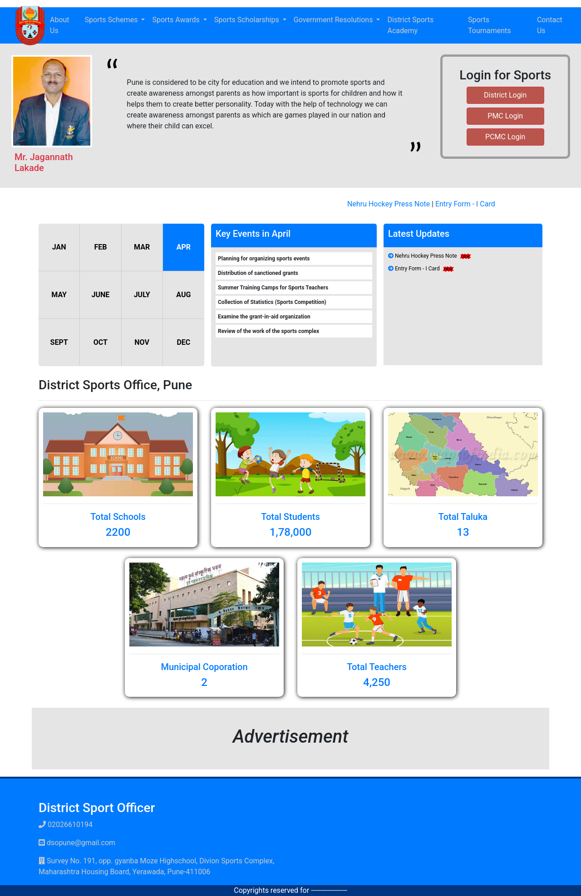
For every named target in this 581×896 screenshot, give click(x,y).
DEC (183, 342)
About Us (59, 25)
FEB (100, 247)
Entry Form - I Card (468, 204)
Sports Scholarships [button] (247, 19)
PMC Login (505, 116)
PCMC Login (505, 136)
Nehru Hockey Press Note (391, 204)
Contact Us (549, 25)
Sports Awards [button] (176, 19)
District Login (505, 95)
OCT (101, 342)
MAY (59, 294)
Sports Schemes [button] (112, 19)
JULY (142, 294)
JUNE (100, 294)
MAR (142, 247)
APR (184, 247)
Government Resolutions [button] (334, 19)
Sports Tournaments (489, 25)
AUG (183, 294)
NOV (141, 342)
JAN (59, 247)
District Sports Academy (410, 25)
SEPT (59, 342)
